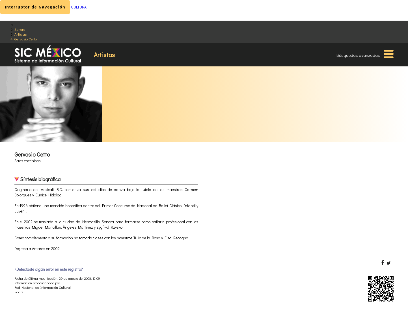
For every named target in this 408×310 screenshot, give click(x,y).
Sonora (19, 29)
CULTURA (79, 7)
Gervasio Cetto (25, 38)
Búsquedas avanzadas (358, 55)
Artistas (20, 34)
